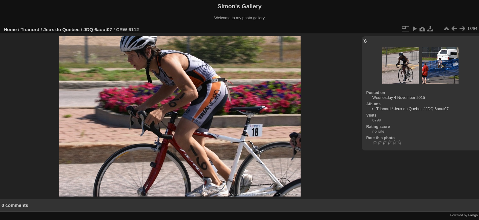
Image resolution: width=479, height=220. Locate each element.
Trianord (30, 29)
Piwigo (473, 215)
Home (10, 29)
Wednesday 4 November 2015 (398, 97)
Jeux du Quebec (61, 29)
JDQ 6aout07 (97, 29)
